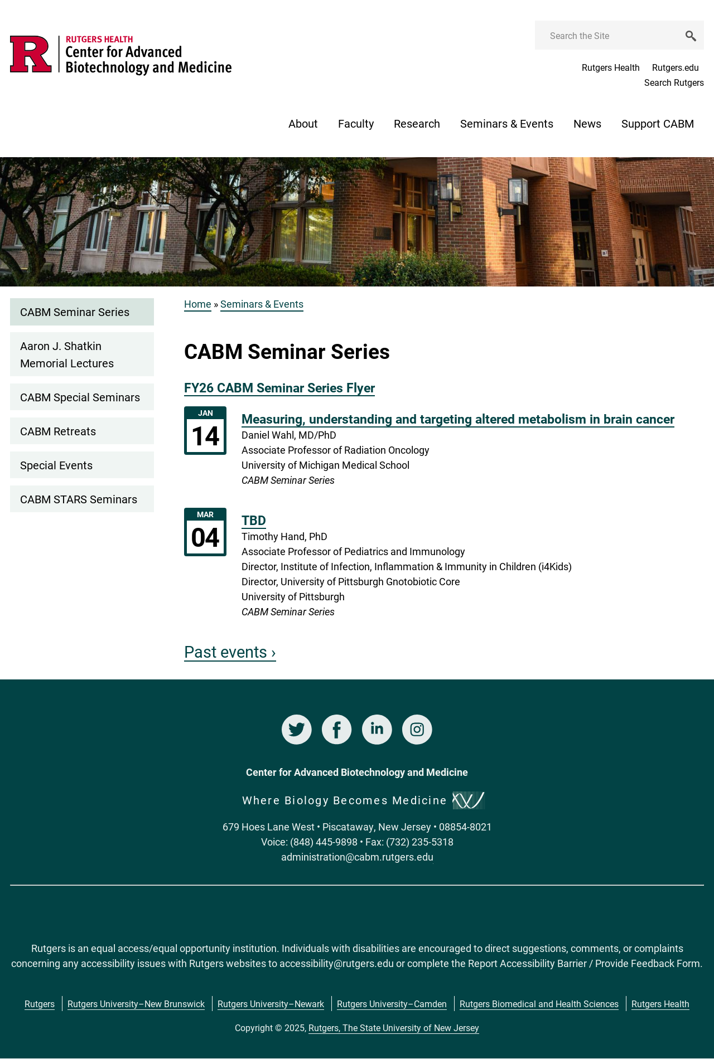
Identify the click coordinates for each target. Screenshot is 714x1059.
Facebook (337, 730)
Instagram (417, 730)
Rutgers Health (611, 67)
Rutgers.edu (675, 67)
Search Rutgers (674, 82)
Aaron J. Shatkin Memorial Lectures (67, 354)
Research (417, 123)
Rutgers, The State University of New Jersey (393, 1027)
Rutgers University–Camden (392, 1003)
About (303, 123)
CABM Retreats (58, 431)
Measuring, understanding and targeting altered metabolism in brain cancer (458, 418)
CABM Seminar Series (74, 311)
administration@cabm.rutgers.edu (357, 856)
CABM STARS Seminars (78, 499)
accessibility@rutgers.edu (336, 963)
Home (197, 303)
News (587, 123)
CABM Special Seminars (80, 397)
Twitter (297, 730)
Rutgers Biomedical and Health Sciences (539, 1003)
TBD (254, 520)
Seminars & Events (506, 123)
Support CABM (657, 123)
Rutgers (40, 1003)
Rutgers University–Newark (271, 1003)
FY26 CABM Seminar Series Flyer (279, 387)
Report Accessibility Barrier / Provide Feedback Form (584, 963)
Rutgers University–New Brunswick (136, 1003)
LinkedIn (377, 730)
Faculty (356, 123)
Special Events (56, 465)
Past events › (230, 651)
